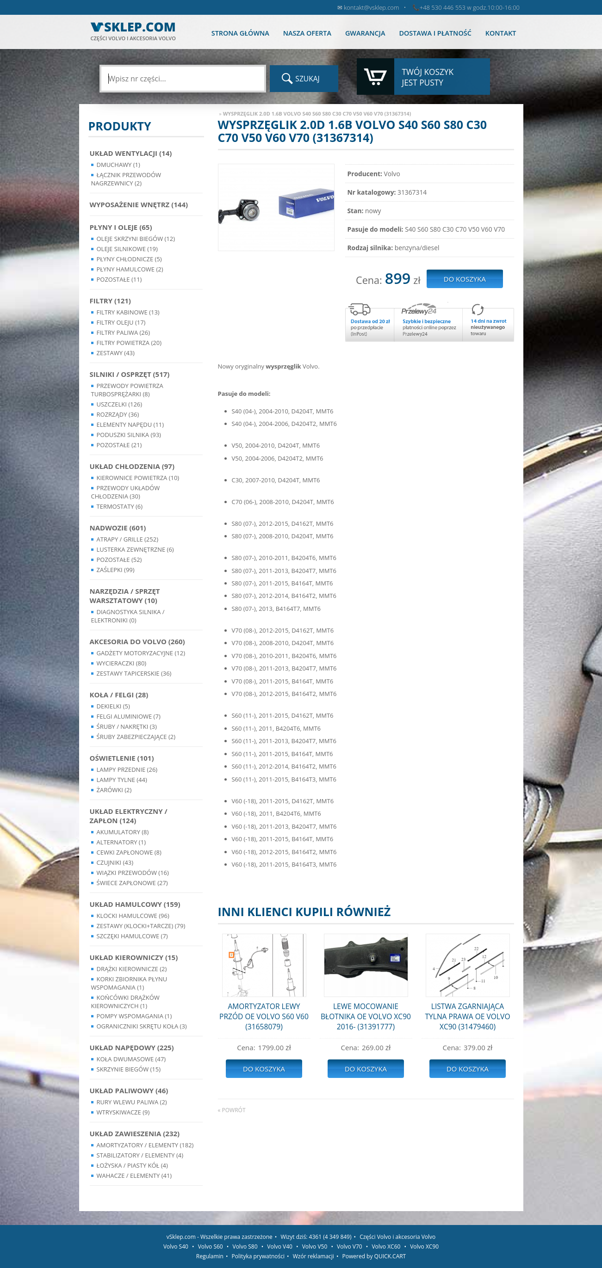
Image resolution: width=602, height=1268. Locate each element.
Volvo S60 (210, 1246)
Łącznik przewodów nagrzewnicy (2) (126, 179)
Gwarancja (365, 33)
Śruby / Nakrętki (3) (127, 726)
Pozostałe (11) (119, 279)
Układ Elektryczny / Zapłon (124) (129, 815)
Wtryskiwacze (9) (123, 1112)
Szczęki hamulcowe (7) (132, 936)
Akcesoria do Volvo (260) (137, 641)
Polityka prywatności (258, 1256)
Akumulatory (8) (123, 832)
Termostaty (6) (120, 506)
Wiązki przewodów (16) (133, 872)
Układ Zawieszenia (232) (135, 1133)
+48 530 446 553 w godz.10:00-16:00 (470, 7)
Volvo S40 (175, 1246)
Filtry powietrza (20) (129, 343)
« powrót (232, 1110)
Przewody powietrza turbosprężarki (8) (127, 390)
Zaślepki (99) (116, 570)
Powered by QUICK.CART (374, 1256)
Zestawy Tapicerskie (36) (134, 673)
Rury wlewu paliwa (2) (132, 1102)
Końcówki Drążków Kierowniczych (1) (125, 1001)
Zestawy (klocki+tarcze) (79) (141, 926)
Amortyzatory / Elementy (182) (145, 1145)
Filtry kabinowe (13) (128, 312)
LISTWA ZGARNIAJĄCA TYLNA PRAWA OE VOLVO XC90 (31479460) (467, 1016)
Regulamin (209, 1256)
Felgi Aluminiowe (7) (129, 716)
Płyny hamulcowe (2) (130, 269)
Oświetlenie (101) (122, 758)
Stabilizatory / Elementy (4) (140, 1155)
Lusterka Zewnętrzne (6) (135, 549)
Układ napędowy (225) (132, 1047)
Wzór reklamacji (313, 1256)
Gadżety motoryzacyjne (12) (141, 653)
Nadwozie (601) (118, 527)
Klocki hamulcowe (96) (133, 915)
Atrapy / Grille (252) (127, 539)
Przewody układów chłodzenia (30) (125, 492)
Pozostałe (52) (119, 559)
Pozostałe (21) (119, 445)
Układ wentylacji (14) (131, 153)
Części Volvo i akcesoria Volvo (397, 1237)
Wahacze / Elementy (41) (134, 1175)
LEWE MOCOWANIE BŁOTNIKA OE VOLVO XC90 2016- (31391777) (366, 1016)
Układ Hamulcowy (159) (135, 904)
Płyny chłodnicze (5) (129, 259)
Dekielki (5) (113, 706)
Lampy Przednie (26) (127, 769)
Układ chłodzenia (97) (132, 466)
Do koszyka (264, 1068)
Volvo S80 (245, 1246)
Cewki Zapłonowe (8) (129, 852)
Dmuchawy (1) (118, 164)
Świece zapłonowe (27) (132, 883)
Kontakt (500, 33)
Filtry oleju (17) (121, 322)
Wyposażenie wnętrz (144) (139, 204)
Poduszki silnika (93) (129, 435)
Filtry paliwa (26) (123, 332)
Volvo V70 (349, 1246)
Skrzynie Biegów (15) (129, 1069)
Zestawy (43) (116, 353)
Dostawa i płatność (435, 33)
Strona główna (240, 33)
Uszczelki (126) (120, 404)
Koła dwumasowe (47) (131, 1059)
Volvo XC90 (424, 1246)
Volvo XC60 (386, 1246)
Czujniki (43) (115, 862)
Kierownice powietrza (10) (138, 478)
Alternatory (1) (121, 842)
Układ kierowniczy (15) (134, 957)
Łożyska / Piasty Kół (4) (132, 1165)
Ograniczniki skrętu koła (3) (142, 1026)
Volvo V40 (279, 1246)
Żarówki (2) (114, 790)
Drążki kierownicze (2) (132, 969)
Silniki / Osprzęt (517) (130, 374)
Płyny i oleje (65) (121, 227)
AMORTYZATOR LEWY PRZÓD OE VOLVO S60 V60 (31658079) (264, 1016)
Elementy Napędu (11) (130, 424)
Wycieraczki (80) (122, 663)
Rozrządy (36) (118, 414)
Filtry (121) (110, 300)
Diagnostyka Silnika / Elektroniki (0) (128, 616)
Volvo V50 (315, 1246)
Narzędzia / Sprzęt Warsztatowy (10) (125, 595)
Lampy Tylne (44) (122, 780)
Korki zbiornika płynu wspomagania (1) (129, 983)
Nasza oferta (307, 33)
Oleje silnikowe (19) (127, 249)
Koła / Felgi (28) (119, 694)
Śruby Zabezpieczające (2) (136, 736)
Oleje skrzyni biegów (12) (136, 238)
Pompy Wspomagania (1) (134, 1016)
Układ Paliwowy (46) (129, 1090)
